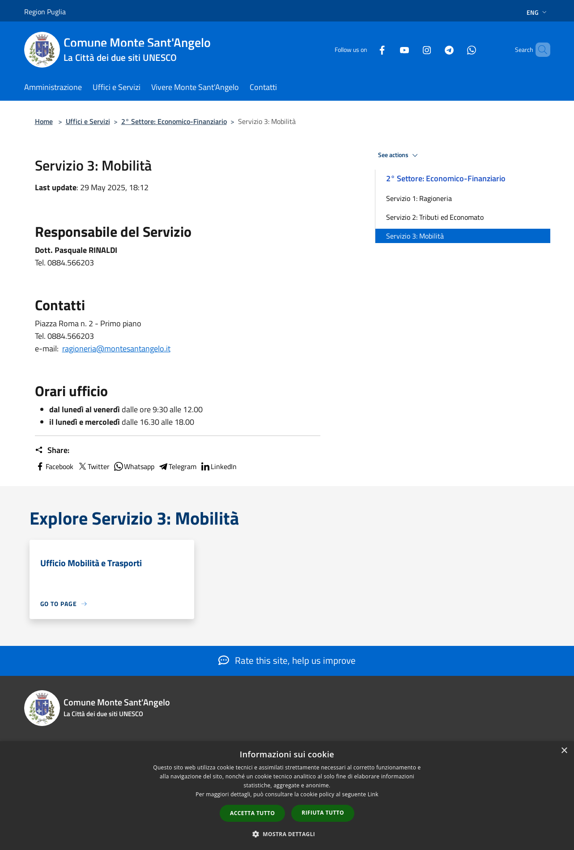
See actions (399, 155)
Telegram (177, 466)
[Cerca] (539, 49)
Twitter (93, 466)
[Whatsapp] (456, 49)
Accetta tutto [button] (252, 813)
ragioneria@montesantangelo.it (116, 348)
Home (44, 121)
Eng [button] (537, 12)
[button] (287, 834)
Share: (52, 450)
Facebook (54, 466)
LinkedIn (218, 466)
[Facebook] (367, 49)
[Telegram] (434, 49)
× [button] (564, 750)
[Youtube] (389, 49)
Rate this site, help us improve (287, 660)
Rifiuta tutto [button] (323, 812)
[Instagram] (412, 49)
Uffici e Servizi (88, 121)
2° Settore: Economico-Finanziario (174, 121)
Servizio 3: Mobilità (415, 236)
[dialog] (287, 795)
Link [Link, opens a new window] (373, 794)
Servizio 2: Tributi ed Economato (435, 217)
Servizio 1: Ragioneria (419, 198)
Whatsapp (133, 466)
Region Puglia (45, 11)
